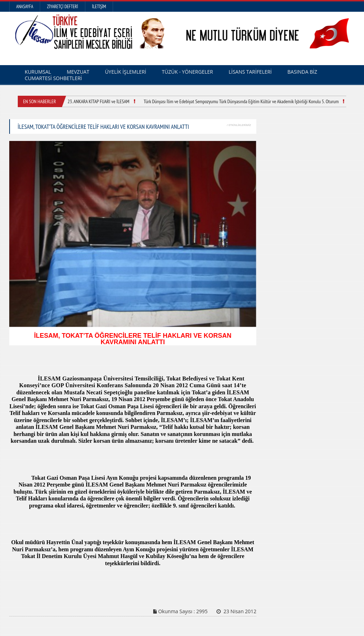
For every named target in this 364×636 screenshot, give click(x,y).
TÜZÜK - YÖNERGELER (187, 71)
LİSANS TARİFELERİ (250, 71)
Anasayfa (24, 7)
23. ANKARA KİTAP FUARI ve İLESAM (98, 101)
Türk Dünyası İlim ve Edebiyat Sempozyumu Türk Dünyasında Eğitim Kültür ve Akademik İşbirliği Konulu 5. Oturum (241, 101)
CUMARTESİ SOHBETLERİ (53, 78)
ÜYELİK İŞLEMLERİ (125, 71)
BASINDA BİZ (302, 71)
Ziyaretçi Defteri (62, 7)
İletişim (99, 7)
